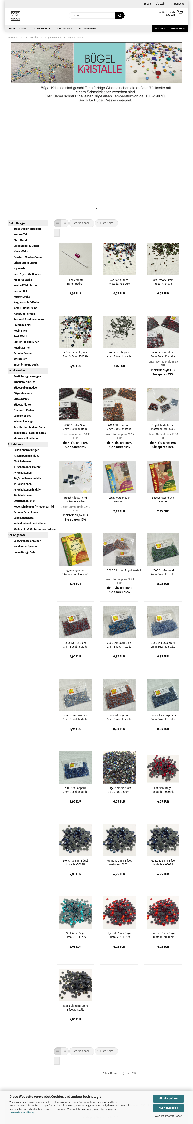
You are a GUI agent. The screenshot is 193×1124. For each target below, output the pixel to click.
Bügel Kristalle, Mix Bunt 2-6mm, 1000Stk (75, 354)
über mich (178, 28)
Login (160, 3)
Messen (160, 28)
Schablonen (64, 28)
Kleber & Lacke (23, 279)
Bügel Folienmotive (25, 387)
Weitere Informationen (168, 1116)
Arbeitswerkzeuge (24, 382)
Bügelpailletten (23, 404)
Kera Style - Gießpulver (27, 274)
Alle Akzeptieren (168, 1098)
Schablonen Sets (24, 518)
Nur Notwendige (168, 1107)
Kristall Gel (20, 291)
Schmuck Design (23, 421)
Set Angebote (87, 28)
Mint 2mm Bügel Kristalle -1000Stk (75, 935)
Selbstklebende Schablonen (30, 523)
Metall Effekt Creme (25, 308)
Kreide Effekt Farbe (25, 285)
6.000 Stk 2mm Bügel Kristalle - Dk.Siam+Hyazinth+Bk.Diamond (124, 572)
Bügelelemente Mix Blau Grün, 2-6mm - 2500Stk (119, 790)
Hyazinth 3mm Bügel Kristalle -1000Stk (163, 935)
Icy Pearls (19, 268)
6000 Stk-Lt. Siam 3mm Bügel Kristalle (163, 354)
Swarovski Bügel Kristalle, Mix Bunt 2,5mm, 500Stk (119, 281)
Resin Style (20, 330)
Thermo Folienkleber (26, 438)
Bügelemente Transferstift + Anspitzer (75, 281)
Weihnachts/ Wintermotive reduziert (31, 529)
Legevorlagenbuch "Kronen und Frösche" (75, 572)
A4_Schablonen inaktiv (27, 478)
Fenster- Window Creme (28, 257)
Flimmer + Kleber (24, 410)
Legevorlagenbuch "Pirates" (163, 499)
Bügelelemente (23, 393)
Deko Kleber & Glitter (26, 246)
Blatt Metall (21, 240)
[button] (57, 223)
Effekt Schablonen (24, 501)
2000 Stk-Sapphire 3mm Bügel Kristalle (75, 790)
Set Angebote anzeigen (27, 541)
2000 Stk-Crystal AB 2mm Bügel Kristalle (75, 717)
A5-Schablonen (23, 484)
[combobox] (81, 223)
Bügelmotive (21, 399)
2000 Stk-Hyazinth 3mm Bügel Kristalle (119, 717)
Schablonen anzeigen (26, 450)
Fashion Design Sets (26, 546)
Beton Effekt (21, 234)
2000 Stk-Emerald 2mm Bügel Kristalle (163, 572)
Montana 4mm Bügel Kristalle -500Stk (75, 862)
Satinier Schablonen (26, 512)
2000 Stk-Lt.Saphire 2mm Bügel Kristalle (163, 644)
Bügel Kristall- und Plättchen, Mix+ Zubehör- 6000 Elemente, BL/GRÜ (75, 499)
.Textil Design (41, 28)
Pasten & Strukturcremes (29, 319)
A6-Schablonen (23, 495)
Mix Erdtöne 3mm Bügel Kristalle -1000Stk (163, 281)
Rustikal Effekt (22, 347)
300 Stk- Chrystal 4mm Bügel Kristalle (119, 354)
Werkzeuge (20, 359)
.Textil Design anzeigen (27, 376)
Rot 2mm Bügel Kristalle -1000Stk (163, 790)
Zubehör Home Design (27, 364)
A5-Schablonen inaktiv (27, 489)
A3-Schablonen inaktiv (27, 467)
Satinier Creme (23, 353)
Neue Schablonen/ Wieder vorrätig (31, 506)
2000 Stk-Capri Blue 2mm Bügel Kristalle (119, 644)
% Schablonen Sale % (26, 455)
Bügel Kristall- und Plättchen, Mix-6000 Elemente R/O (163, 427)
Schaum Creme (23, 416)
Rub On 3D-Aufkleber (26, 342)
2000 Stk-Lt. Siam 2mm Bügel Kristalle (75, 644)
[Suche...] (120, 15)
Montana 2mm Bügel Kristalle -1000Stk (119, 862)
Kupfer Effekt (22, 296)
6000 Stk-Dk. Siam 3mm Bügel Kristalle (75, 427)
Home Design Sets (24, 552)
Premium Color (22, 325)
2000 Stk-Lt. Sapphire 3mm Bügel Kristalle (163, 717)
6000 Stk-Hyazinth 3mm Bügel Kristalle (119, 427)
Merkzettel (178, 3)
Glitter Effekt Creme (26, 263)
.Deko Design (17, 28)
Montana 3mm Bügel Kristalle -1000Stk (163, 862)
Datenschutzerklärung (21, 1112)
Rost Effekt (20, 336)
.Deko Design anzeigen (27, 229)
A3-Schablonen (22, 461)
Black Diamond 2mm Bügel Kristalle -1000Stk (75, 1007)
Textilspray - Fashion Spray (30, 433)
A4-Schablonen (23, 472)
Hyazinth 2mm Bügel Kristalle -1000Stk (119, 935)
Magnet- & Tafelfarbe (26, 302)
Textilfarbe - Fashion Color (29, 427)
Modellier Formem (25, 313)
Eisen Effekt (21, 251)
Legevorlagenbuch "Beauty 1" (119, 499)
